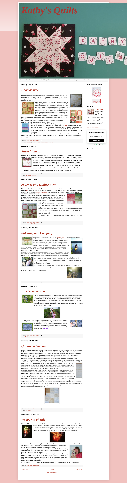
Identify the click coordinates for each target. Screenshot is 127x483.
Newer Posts (25, 469)
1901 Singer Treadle (46, 80)
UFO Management (60, 80)
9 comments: (36, 408)
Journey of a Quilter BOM (37, 142)
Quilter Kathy (99, 109)
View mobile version (52, 472)
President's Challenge (48, 142)
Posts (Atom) (31, 476)
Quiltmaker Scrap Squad (74, 80)
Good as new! (30, 90)
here (66, 125)
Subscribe (96, 140)
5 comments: (36, 222)
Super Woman (30, 151)
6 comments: (36, 140)
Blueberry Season (33, 291)
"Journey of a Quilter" (41, 192)
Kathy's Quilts (49, 10)
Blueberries (27, 336)
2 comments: (36, 282)
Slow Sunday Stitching (32, 80)
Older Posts (79, 469)
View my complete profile (93, 127)
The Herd (86, 80)
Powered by (96, 144)
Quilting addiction (33, 346)
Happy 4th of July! (34, 419)
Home (22, 80)
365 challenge (28, 142)
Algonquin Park (60, 237)
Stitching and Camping (36, 233)
